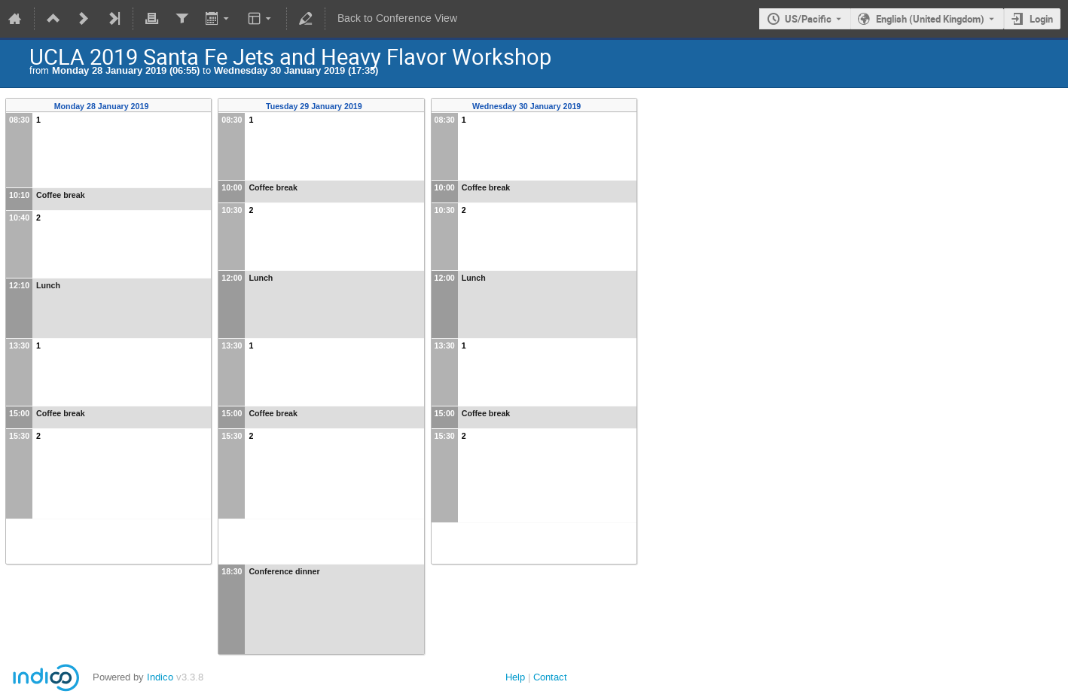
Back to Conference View (397, 18)
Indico (160, 677)
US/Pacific (808, 19)
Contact (550, 677)
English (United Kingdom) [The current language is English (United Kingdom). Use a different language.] (930, 19)
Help (515, 677)
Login (1041, 19)
